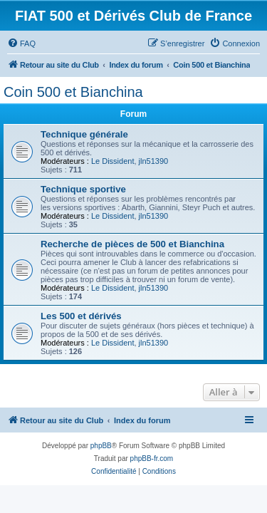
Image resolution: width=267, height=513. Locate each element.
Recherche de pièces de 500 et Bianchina (132, 244)
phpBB (101, 446)
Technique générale (84, 134)
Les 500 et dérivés (81, 316)
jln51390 (154, 161)
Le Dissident (113, 161)
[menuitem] (21, 43)
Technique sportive (83, 189)
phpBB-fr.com (152, 458)
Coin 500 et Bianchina (73, 92)
